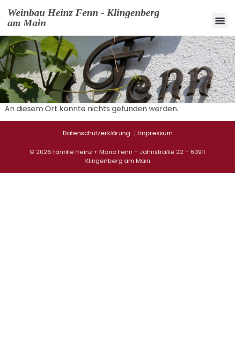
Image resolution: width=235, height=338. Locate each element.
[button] (220, 20)
